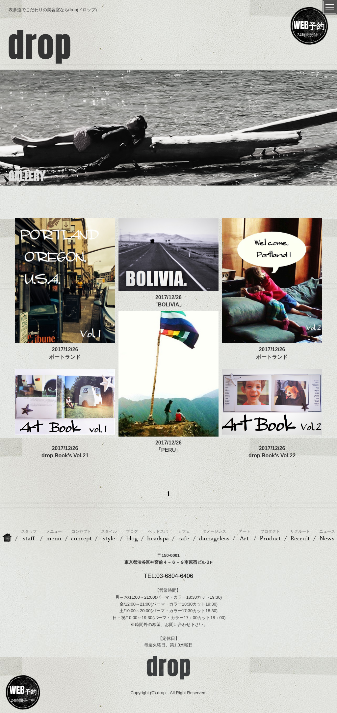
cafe (184, 535)
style (109, 535)
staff (29, 535)
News (327, 535)
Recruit (300, 535)
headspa (158, 535)
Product (270, 535)
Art (244, 535)
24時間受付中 (309, 27)
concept (81, 535)
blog (132, 535)
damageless (214, 535)
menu (54, 535)
